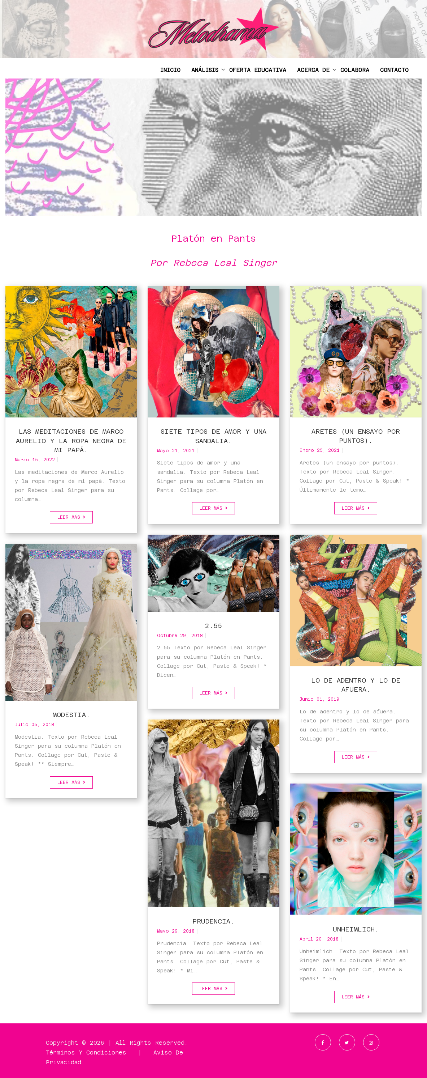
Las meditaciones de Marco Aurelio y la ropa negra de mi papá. (71, 440)
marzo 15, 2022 (35, 459)
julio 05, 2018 (34, 724)
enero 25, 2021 (320, 450)
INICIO (170, 70)
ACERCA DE (313, 70)
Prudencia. (213, 921)
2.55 (213, 625)
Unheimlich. (356, 929)
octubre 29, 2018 (180, 635)
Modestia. (71, 714)
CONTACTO (394, 70)
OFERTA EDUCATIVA (257, 70)
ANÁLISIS (204, 70)
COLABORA (354, 70)
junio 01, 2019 (319, 699)
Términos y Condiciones (86, 1052)
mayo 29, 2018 (176, 931)
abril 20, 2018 (319, 939)
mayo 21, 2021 (176, 450)
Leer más (71, 517)
